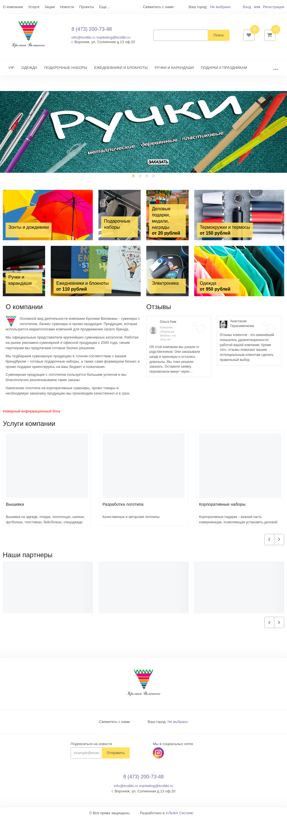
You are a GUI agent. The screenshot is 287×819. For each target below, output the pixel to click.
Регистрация (273, 7)
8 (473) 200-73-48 (91, 29)
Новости (67, 7)
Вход (247, 7)
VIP (11, 68)
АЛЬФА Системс (180, 813)
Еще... (104, 7)
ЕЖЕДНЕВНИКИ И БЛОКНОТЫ (121, 68)
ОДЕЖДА (29, 68)
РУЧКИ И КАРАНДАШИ (174, 68)
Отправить (116, 753)
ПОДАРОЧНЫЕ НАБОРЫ (65, 68)
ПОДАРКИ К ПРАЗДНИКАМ (224, 68)
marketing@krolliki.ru (113, 38)
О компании (13, 7)
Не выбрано (220, 7)
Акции (50, 7)
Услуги (33, 7)
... (275, 68)
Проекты (86, 7)
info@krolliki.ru (83, 38)
